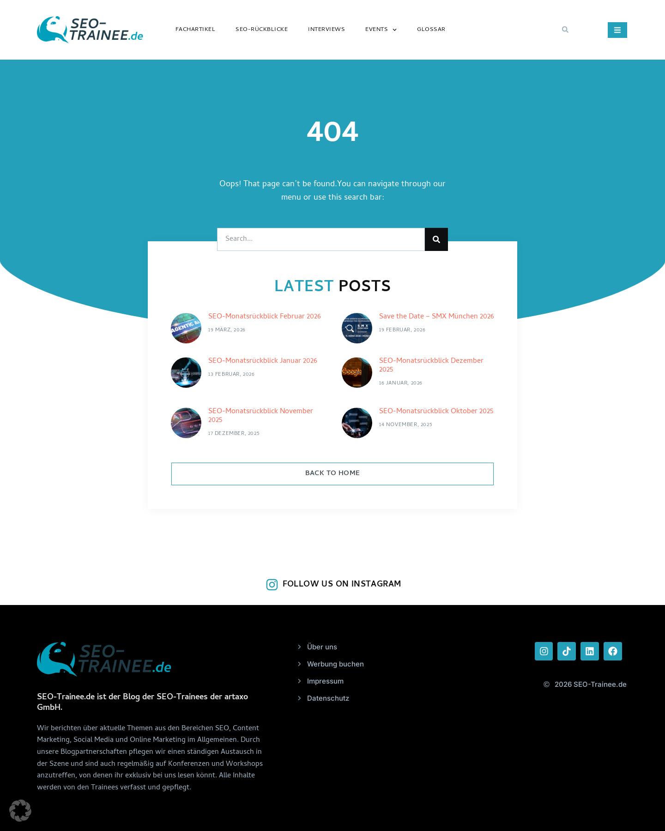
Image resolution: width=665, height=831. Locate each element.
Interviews (326, 30)
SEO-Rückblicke (262, 30)
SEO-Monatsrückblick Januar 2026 (262, 361)
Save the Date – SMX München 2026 (436, 317)
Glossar (431, 30)
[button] (565, 30)
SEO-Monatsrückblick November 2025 (260, 416)
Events (381, 30)
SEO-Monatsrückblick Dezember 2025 (431, 365)
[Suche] (436, 239)
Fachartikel (195, 30)
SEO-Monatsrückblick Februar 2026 (264, 317)
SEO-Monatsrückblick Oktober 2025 (436, 412)
